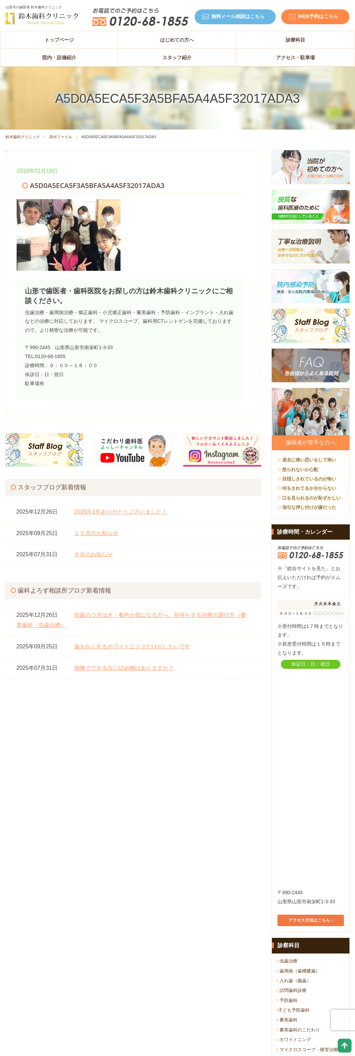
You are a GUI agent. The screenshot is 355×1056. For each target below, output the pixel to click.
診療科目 (295, 40)
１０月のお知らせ (96, 533)
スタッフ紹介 (177, 57)
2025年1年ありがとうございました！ (120, 512)
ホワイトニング (293, 1039)
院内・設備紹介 (59, 57)
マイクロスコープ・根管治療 (307, 1049)
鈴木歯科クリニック (23, 137)
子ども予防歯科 (293, 1010)
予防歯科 (287, 1000)
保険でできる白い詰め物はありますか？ (124, 668)
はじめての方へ (177, 40)
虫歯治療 (287, 961)
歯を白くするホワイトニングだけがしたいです (132, 646)
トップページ (59, 40)
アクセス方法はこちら (310, 920)
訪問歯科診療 (291, 990)
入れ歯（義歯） (293, 980)
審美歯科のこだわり (298, 1029)
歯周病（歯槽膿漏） (298, 971)
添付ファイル (60, 137)
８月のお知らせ (93, 554)
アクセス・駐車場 (295, 57)
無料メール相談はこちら (238, 16)
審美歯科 (287, 1019)
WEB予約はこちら (318, 16)
